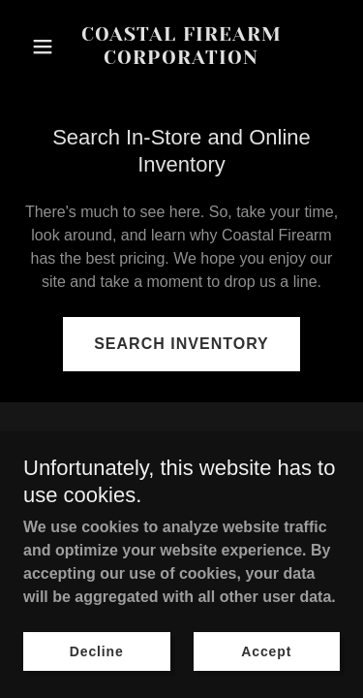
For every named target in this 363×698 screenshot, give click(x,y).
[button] (47, 46)
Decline (97, 651)
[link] (181, 58)
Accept (266, 651)
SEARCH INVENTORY (181, 343)
